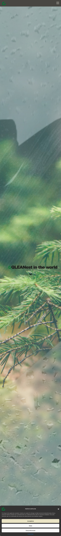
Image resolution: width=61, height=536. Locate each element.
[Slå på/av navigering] (57, 3)
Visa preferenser (30, 530)
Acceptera (30, 521)
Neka (30, 525)
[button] (58, 509)
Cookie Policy (31, 534)
